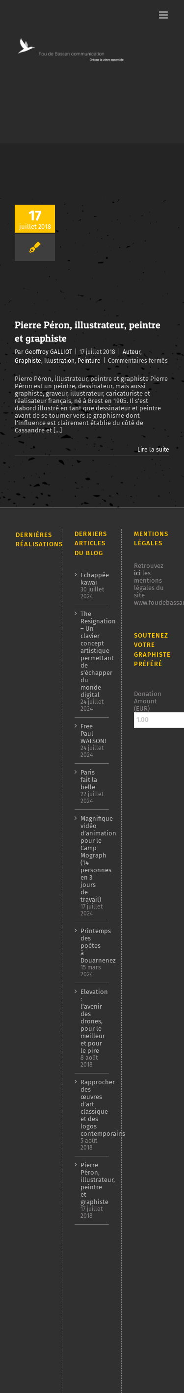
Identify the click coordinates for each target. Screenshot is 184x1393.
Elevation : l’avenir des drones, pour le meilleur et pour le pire (92, 1021)
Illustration (59, 360)
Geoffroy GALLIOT (48, 351)
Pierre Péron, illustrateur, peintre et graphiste (92, 1183)
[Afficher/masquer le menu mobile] (164, 15)
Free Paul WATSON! (92, 734)
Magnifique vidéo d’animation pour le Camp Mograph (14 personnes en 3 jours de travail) (92, 859)
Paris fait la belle (88, 780)
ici (137, 573)
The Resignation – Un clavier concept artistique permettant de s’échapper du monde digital (92, 654)
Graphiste (28, 360)
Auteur (131, 351)
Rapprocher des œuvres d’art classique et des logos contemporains (92, 1107)
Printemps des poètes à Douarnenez (92, 945)
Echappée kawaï (92, 578)
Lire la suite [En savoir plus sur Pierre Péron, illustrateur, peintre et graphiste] (153, 449)
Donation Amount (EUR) (147, 701)
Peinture (89, 360)
